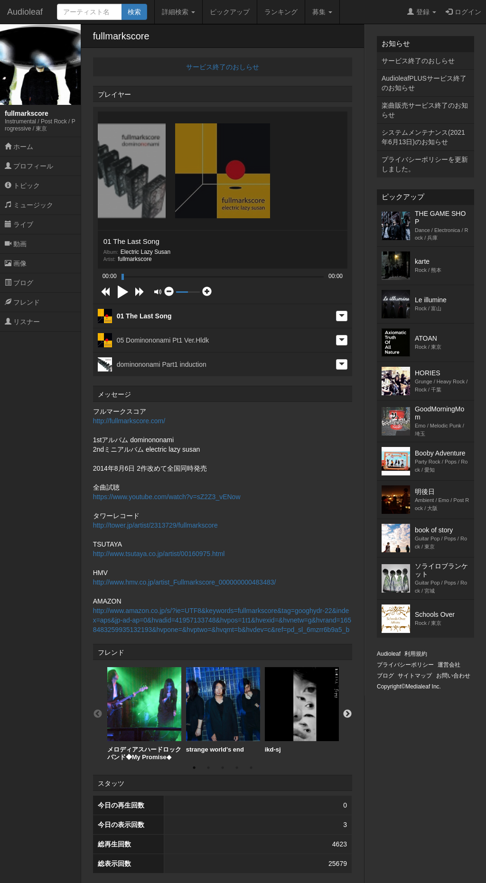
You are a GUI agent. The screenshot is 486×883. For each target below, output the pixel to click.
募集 (322, 12)
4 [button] (237, 767)
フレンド (22, 302)
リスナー (22, 321)
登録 (421, 12)
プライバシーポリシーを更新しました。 (425, 164)
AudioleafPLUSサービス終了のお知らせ (424, 83)
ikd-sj (302, 710)
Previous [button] (98, 714)
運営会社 (449, 664)
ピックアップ (230, 12)
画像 (16, 263)
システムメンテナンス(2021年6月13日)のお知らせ (423, 137)
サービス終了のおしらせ (222, 67)
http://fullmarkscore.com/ (129, 421)
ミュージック (29, 205)
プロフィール (29, 166)
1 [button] (194, 767)
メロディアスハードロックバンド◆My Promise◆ (144, 714)
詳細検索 (178, 12)
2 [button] (208, 767)
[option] (144, 714)
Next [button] (347, 714)
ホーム (19, 146)
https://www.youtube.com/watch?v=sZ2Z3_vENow (167, 497)
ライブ (19, 224)
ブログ (19, 283)
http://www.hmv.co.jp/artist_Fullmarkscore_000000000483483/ (184, 582)
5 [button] (251, 767)
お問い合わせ (453, 675)
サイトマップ (415, 675)
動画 (16, 244)
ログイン (463, 12)
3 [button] (222, 767)
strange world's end (223, 710)
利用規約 (415, 654)
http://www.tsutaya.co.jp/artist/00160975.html (159, 554)
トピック (22, 185)
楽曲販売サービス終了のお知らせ (425, 110)
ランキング (281, 12)
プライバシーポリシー (405, 664)
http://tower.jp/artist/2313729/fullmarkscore (155, 525)
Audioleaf (25, 12)
